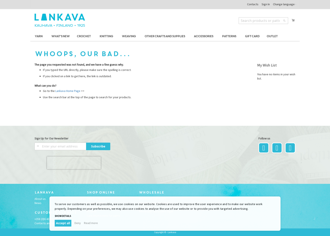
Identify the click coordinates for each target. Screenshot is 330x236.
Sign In (266, 4)
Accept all (63, 223)
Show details (63, 215)
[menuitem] (39, 36)
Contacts (252, 4)
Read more (91, 223)
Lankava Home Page (67, 91)
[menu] (165, 36)
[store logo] (60, 20)
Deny (78, 223)
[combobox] (263, 20)
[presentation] (74, 162)
